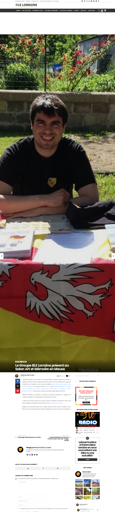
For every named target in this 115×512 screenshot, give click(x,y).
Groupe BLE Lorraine (20, 1)
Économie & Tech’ (38, 11)
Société (76, 11)
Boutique (28, 1)
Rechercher (98, 376)
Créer (87, 459)
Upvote (28, 468)
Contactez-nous (35, 1)
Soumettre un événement (46, 1)
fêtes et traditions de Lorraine (55, 403)
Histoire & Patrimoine (51, 11)
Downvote (57, 468)
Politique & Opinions (66, 11)
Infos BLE (83, 10)
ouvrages (47, 386)
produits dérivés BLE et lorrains (59, 384)
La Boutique (91, 10)
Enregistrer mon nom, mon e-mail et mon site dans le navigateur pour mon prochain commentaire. (44, 508)
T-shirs (69, 384)
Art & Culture (26, 11)
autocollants (25, 386)
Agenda (18, 10)
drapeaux (30, 386)
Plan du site (56, 1)
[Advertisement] (57, 23)
